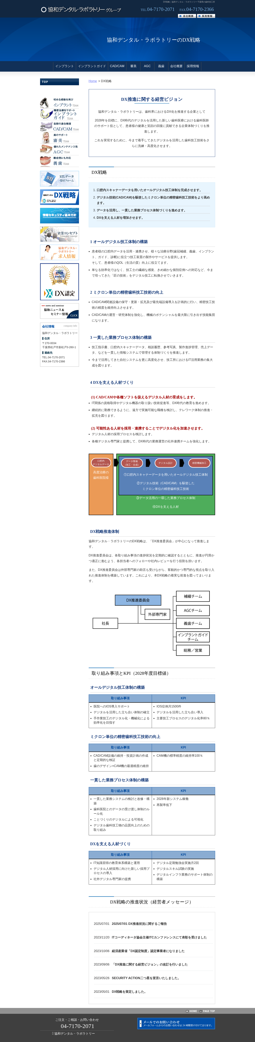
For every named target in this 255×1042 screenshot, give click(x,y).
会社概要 (176, 66)
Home (93, 81)
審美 (133, 66)
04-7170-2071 (56, 357)
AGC (147, 66)
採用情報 (193, 66)
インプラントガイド (92, 66)
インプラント (64, 66)
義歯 (161, 66)
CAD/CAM (117, 66)
